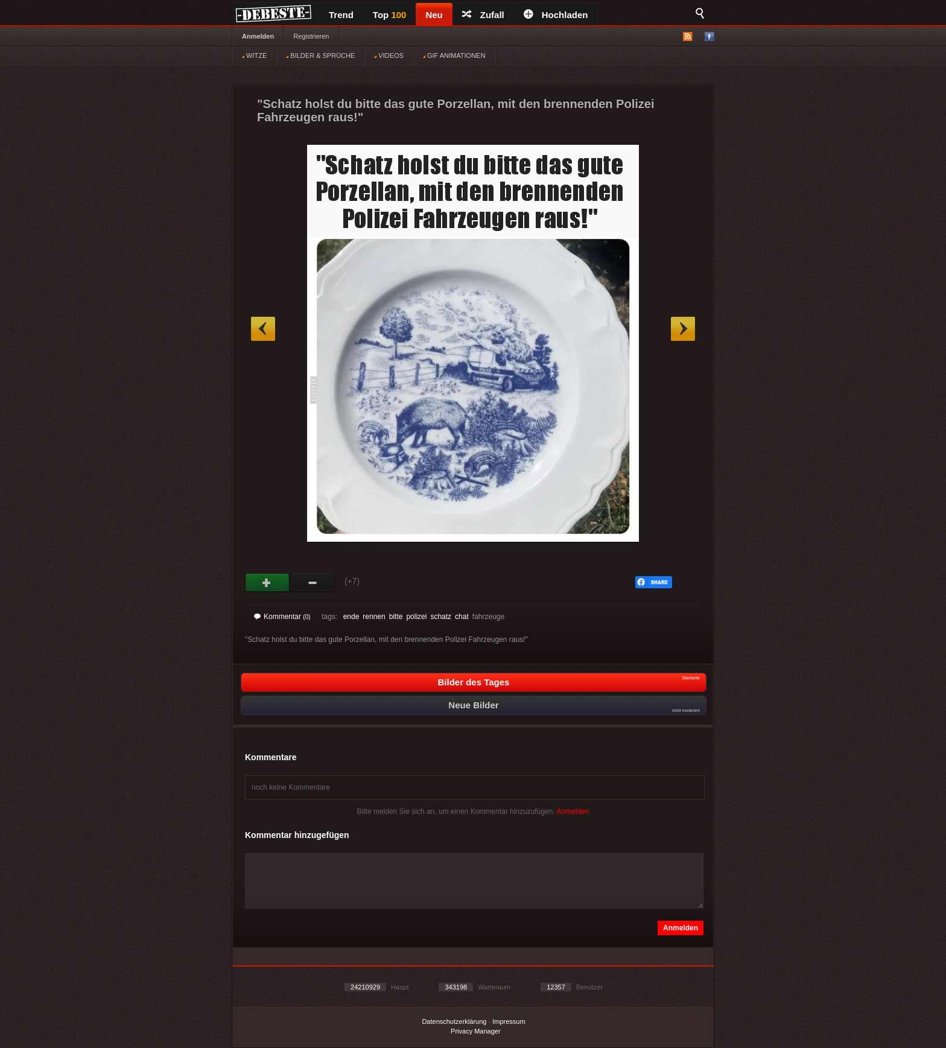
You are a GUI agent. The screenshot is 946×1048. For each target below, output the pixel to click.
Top (390, 15)
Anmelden (258, 36)
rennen (374, 616)
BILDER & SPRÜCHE (320, 55)
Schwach (312, 582)
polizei (416, 616)
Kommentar (282, 616)
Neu (433, 15)
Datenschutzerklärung (454, 1021)
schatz (440, 616)
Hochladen (556, 15)
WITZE (254, 55)
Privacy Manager (476, 1031)
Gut (267, 582)
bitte (396, 616)
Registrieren (311, 36)
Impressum (508, 1021)
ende (351, 616)
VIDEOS (389, 55)
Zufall (483, 15)
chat (462, 616)
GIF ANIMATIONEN (454, 55)
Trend (341, 15)
